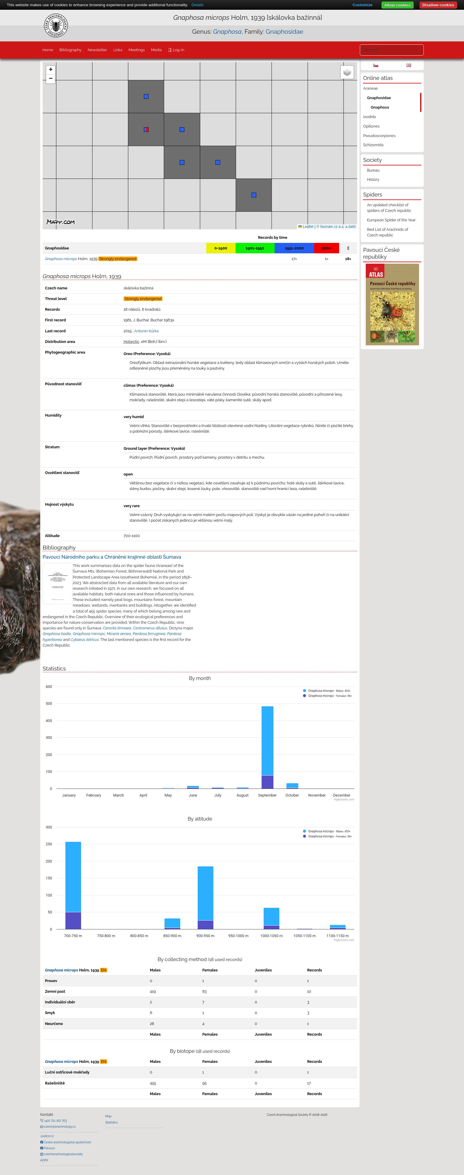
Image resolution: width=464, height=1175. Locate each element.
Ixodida (369, 117)
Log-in (178, 50)
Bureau (373, 170)
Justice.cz (47, 1136)
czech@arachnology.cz (59, 1126)
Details (197, 5)
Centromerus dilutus (150, 628)
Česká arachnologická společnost (67, 1142)
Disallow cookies (438, 5)
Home (47, 50)
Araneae (370, 88)
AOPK (44, 1160)
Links (118, 50)
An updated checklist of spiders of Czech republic (389, 208)
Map (108, 1116)
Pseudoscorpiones (379, 135)
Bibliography (70, 50)
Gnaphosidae (284, 31)
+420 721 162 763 (55, 1120)
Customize (362, 5)
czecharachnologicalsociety (63, 1154)
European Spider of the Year (391, 220)
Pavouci (49, 1148)
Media (156, 50)
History (373, 179)
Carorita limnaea (117, 628)
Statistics (111, 1122)
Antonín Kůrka (146, 331)
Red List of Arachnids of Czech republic (387, 232)
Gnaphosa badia (57, 633)
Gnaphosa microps (89, 633)
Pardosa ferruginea (149, 633)
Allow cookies (397, 5)
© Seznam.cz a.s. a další (336, 227)
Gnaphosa (380, 107)
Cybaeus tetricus (85, 639)
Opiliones (371, 126)
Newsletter (97, 50)
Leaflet (305, 227)
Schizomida (373, 145)
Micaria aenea (119, 633)
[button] (146, 129)
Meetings (137, 50)
